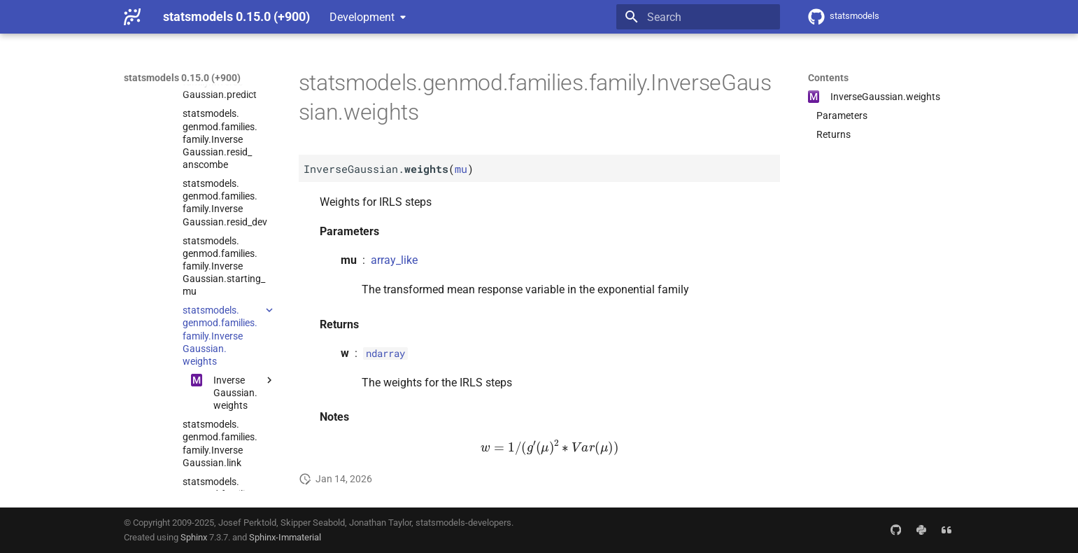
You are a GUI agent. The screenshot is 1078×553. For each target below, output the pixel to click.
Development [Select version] (362, 17)
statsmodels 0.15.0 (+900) (182, 77)
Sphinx (193, 537)
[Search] (698, 16)
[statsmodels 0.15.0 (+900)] (132, 17)
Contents (828, 77)
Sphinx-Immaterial (285, 537)
